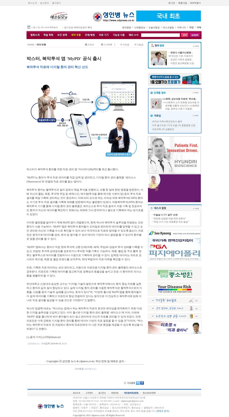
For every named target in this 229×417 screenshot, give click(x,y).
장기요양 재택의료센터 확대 (78, 27)
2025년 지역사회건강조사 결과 (167, 121)
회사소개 (32, 3)
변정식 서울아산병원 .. (181, 52)
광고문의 (44, 3)
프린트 (91, 44)
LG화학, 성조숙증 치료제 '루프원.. (180, 99)
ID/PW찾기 (195, 3)
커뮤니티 (181, 27)
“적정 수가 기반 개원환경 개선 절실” (171, 222)
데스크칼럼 (168, 27)
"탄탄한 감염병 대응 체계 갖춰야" (169, 218)
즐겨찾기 (56, 3)
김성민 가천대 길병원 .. (181, 59)
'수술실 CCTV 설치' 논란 (165, 215)
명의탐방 (126, 27)
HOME (31, 44)
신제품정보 (139, 27)
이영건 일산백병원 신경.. (182, 63)
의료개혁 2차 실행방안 (163, 129)
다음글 (140, 44)
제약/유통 (41, 44)
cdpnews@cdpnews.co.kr (132, 401)
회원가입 (182, 3)
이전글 (126, 44)
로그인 (171, 3)
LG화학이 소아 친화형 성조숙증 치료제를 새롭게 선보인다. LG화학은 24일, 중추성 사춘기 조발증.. (182, 105)
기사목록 (107, 44)
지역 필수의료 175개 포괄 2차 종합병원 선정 (173, 125)
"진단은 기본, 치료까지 (181, 56)
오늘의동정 (154, 27)
